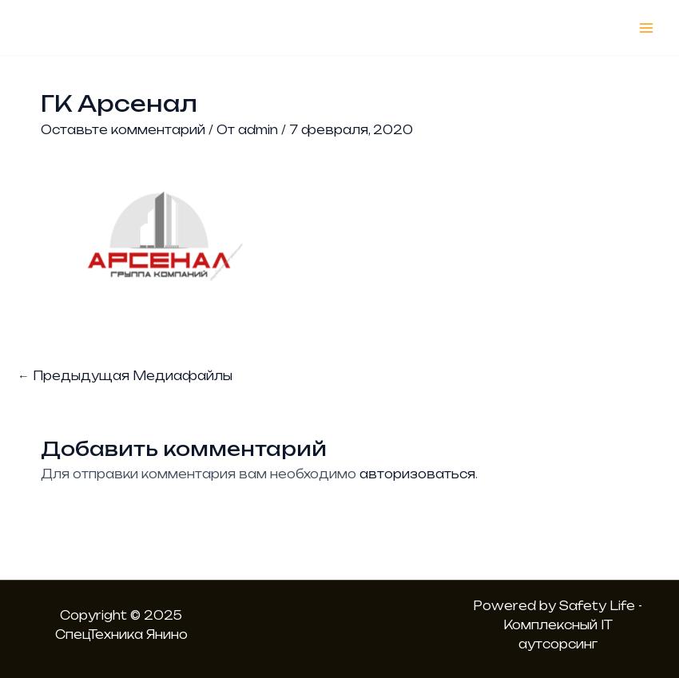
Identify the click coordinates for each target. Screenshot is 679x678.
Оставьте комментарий (123, 129)
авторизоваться (417, 474)
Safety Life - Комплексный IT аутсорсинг (573, 625)
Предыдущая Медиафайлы (125, 375)
